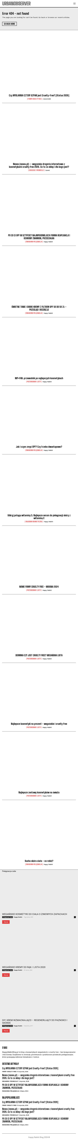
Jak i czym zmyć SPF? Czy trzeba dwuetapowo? (39, 446)
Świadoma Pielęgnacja (34, 242)
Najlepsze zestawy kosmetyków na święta (39, 792)
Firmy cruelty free (34, 99)
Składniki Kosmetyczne (34, 521)
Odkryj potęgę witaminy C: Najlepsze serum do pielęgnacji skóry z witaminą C (39, 517)
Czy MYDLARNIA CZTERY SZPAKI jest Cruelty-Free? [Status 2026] (39, 95)
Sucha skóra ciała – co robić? (39, 860)
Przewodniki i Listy (34, 381)
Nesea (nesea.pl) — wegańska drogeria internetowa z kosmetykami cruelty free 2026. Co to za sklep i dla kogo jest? (39, 165)
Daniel (47, 170)
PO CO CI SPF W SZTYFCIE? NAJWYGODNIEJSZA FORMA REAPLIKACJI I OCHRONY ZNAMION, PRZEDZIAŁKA (39, 237)
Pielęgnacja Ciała (7, 917)
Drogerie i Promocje (36, 170)
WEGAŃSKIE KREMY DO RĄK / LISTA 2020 (24, 967)
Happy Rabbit (48, 242)
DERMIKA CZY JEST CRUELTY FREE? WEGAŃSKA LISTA (39, 655)
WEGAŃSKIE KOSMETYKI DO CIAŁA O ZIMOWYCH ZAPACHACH (34, 914)
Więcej (6, 922)
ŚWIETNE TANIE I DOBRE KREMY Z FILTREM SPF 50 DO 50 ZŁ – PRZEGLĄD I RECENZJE (39, 308)
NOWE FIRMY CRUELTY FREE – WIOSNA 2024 (39, 586)
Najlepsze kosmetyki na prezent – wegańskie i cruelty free (39, 723)
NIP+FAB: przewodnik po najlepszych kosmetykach (39, 378)
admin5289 (47, 99)
